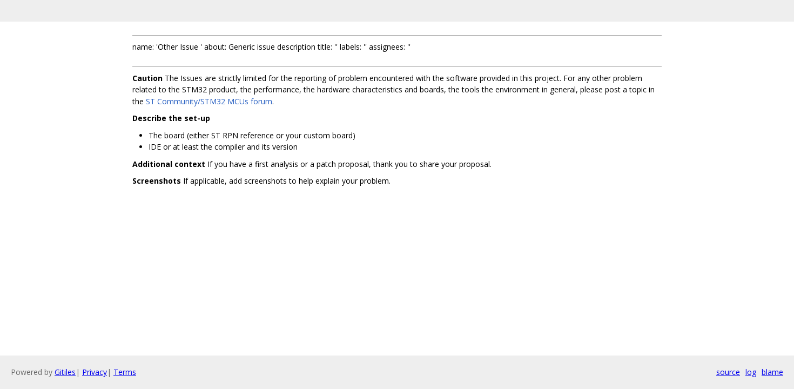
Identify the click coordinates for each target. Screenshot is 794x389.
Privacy (94, 372)
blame (772, 372)
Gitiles (65, 372)
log (750, 372)
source (728, 372)
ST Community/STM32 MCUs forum (209, 101)
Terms (124, 372)
